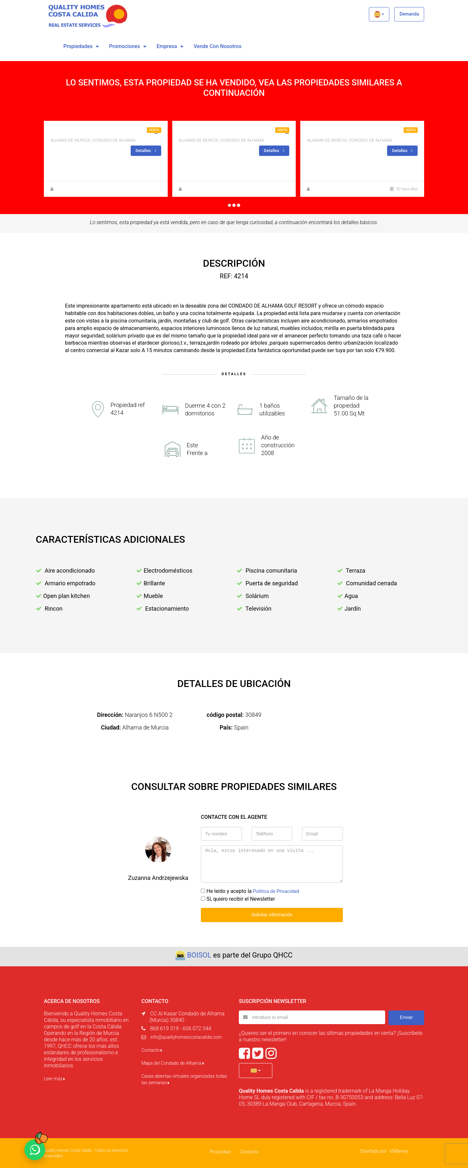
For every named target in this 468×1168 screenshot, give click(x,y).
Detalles (145, 150)
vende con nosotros (217, 46)
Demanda (409, 14)
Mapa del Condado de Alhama (172, 1062)
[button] (379, 14)
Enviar (406, 1016)
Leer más (54, 1077)
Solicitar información (272, 914)
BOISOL (199, 954)
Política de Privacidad (278, 891)
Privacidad (220, 1150)
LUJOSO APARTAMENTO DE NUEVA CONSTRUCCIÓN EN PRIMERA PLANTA (138, 132)
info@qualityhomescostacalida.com (186, 1036)
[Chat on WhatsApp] (34, 1149)
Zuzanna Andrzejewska (76, 188)
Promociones (124, 46)
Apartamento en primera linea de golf (360, 132)
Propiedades (78, 46)
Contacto (151, 1049)
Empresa (167, 46)
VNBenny (399, 1150)
